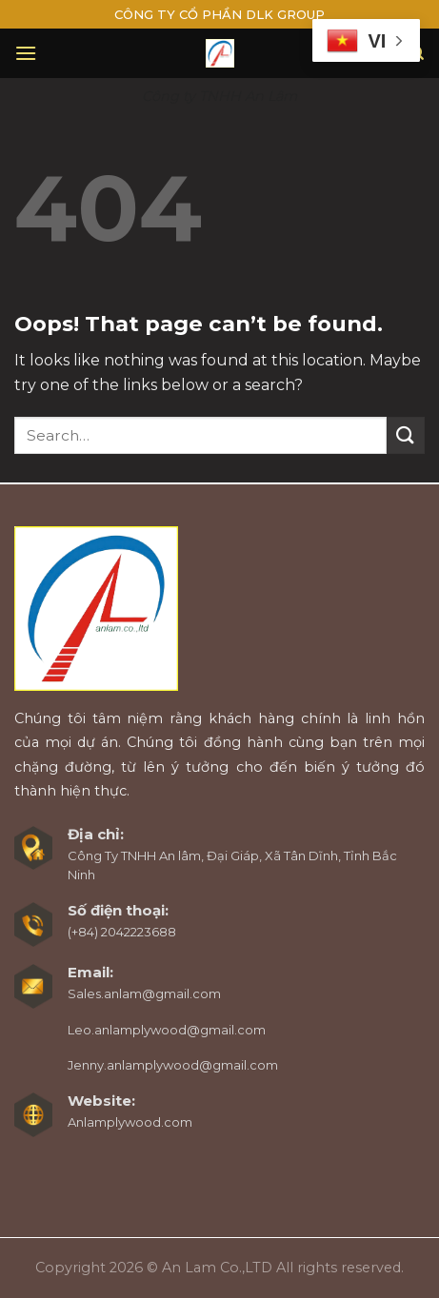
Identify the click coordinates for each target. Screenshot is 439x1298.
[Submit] (406, 435)
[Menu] (26, 53)
